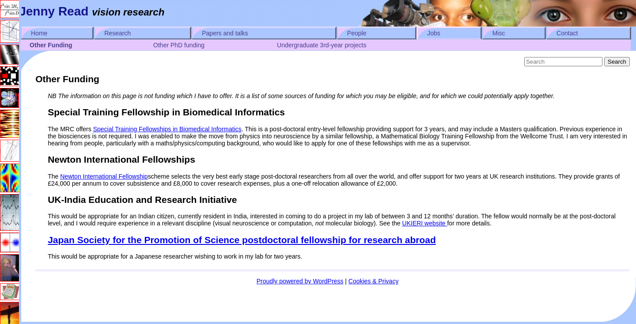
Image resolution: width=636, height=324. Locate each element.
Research (117, 33)
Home (39, 33)
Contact (567, 33)
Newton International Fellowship (104, 176)
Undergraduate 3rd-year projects (321, 45)
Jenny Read (53, 11)
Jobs (433, 33)
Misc (498, 33)
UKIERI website (424, 223)
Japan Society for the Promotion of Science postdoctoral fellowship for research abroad (242, 240)
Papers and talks (225, 33)
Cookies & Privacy (373, 281)
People (357, 33)
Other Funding (51, 45)
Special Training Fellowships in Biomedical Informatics (167, 129)
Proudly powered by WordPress (300, 281)
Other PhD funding (178, 45)
